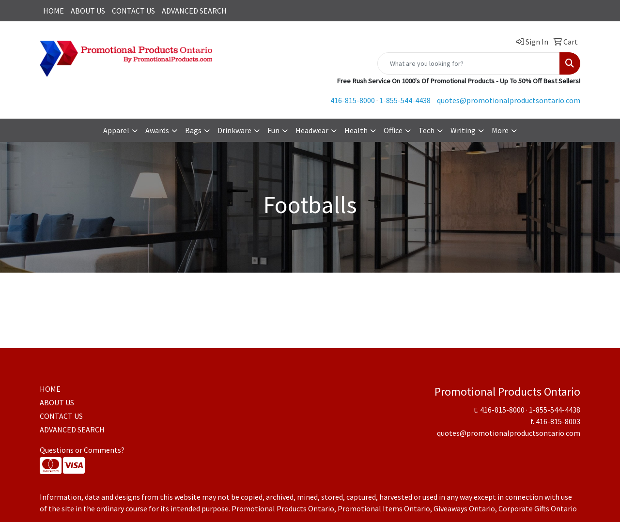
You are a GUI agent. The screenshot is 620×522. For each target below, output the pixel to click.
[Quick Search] (468, 63)
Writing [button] (463, 130)
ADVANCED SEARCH (194, 10)
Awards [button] (157, 130)
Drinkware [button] (234, 130)
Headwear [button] (311, 130)
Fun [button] (273, 130)
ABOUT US (88, 10)
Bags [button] (193, 130)
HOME (53, 10)
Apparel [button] (116, 130)
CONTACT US (133, 10)
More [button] (500, 130)
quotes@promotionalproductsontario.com (508, 100)
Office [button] (393, 130)
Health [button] (356, 130)
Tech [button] (426, 130)
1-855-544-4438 (405, 100)
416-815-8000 (352, 100)
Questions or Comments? (82, 450)
